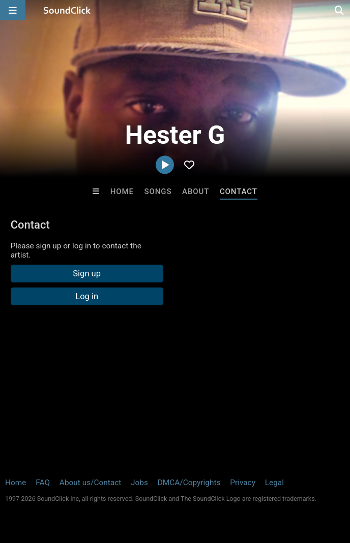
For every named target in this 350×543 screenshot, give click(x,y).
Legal (274, 482)
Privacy (242, 482)
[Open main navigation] (12, 10)
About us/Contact (90, 482)
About (195, 191)
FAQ (43, 482)
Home (122, 191)
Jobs (139, 482)
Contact (238, 191)
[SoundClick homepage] (67, 10)
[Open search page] (340, 10)
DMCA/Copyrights (189, 482)
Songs (158, 191)
